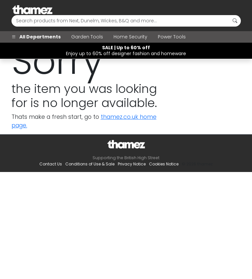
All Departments (36, 36)
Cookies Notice (163, 164)
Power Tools (172, 36)
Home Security (130, 36)
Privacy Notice (132, 164)
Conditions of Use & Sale (90, 164)
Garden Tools (87, 36)
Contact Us (50, 164)
